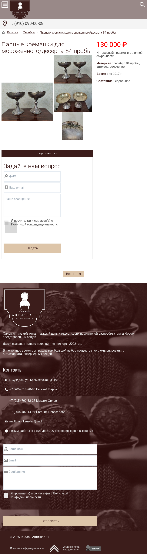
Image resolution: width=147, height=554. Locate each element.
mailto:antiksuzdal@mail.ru (27, 421)
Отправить (50, 521)
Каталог (12, 32)
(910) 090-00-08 (26, 24)
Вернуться (73, 274)
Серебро (29, 32)
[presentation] (32, 235)
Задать (32, 248)
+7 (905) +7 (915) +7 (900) (37, 401)
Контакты (13, 369)
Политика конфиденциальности (27, 548)
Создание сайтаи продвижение (71, 548)
